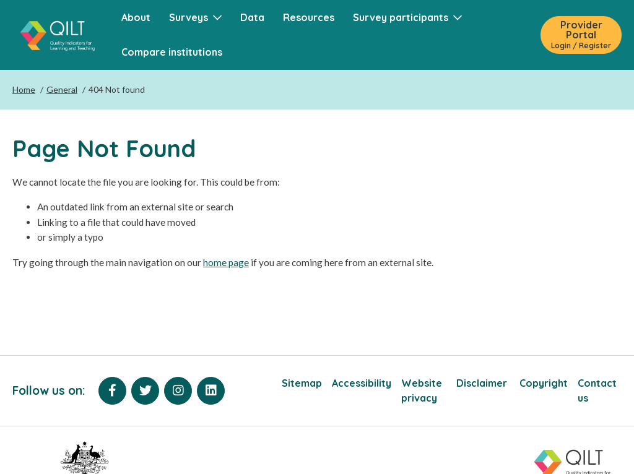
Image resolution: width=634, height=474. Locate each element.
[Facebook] (112, 391)
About (135, 17)
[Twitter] (145, 391)
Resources (308, 17)
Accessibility (361, 383)
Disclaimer (483, 383)
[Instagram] (178, 391)
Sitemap (302, 383)
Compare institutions (171, 52)
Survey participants (407, 17)
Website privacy (421, 390)
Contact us (597, 390)
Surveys (195, 17)
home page (226, 262)
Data (252, 17)
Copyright (543, 383)
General (61, 89)
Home (23, 89)
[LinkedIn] (211, 391)
